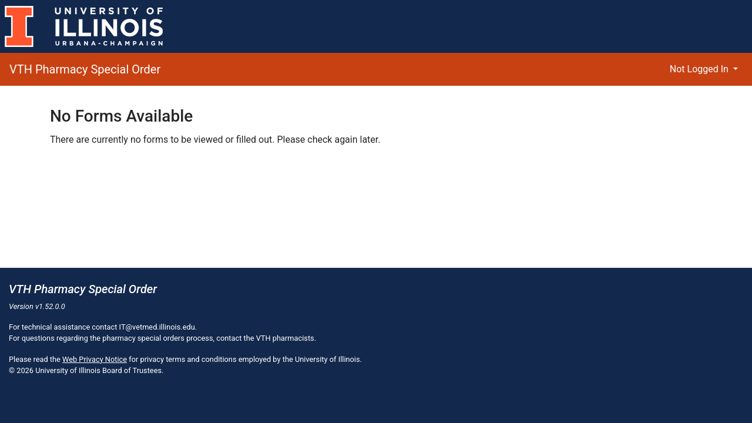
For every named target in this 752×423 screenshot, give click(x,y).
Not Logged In (700, 69)
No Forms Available (121, 116)
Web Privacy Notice (94, 359)
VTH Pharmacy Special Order (84, 69)
